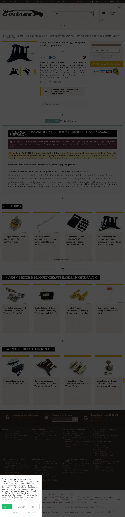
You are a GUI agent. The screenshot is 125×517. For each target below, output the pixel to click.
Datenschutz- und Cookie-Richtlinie (24, 512)
